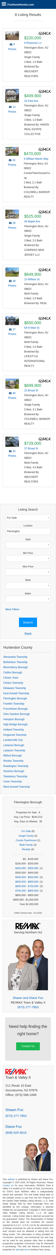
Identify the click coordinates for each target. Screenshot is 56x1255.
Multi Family (26, 844)
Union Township (12, 781)
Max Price (28, 566)
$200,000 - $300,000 (26, 868)
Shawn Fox (14, 1110)
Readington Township (15, 766)
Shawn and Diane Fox (28, 998)
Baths (28, 593)
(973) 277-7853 (28, 1007)
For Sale (26, 831)
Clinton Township (13, 682)
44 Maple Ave (32, 221)
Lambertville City (13, 739)
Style (28, 539)
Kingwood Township (14, 734)
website (11, 1179)
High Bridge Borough (15, 724)
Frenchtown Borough (15, 708)
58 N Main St (31, 327)
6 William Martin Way (36, 158)
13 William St (32, 279)
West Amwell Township (16, 786)
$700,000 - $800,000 (26, 890)
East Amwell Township (16, 693)
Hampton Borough (14, 719)
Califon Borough (12, 672)
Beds (28, 580)
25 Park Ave (31, 100)
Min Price (28, 553)
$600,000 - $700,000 (26, 886)
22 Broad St (31, 390)
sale (17, 1249)
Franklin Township (13, 703)
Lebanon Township (14, 750)
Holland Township (13, 729)
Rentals (26, 849)
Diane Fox (13, 1127)
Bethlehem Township (15, 662)
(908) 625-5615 (16, 1132)
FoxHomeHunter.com (20, 4)
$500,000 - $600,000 (26, 881)
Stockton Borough (13, 771)
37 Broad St (31, 448)
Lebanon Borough (13, 745)
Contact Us (28, 1046)
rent (26, 1249)
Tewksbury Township (15, 776)
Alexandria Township (15, 656)
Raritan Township (13, 760)
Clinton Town (10, 677)
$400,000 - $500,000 (26, 877)
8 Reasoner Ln (32, 42)
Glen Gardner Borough (16, 714)
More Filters (12, 609)
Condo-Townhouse (26, 840)
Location (28, 525)
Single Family (26, 835)
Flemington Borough (15, 698)
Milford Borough (12, 755)
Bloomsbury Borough (15, 667)
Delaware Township (14, 688)
